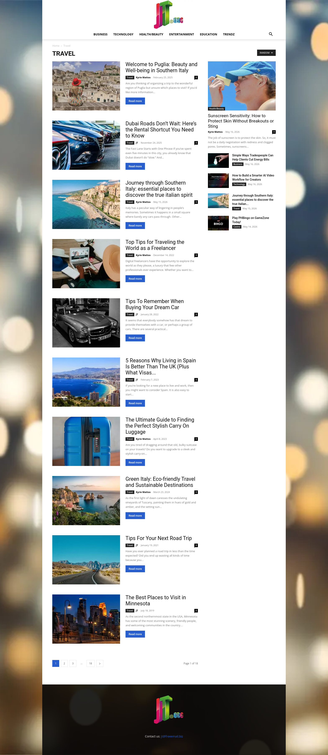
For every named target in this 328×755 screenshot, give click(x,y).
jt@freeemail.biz (172, 736)
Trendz (228, 34)
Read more (135, 101)
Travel (130, 77)
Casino (236, 226)
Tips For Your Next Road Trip (159, 538)
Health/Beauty (151, 34)
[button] (271, 35)
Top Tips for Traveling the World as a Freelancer (155, 245)
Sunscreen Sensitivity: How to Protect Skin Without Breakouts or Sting (241, 121)
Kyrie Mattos (143, 77)
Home (55, 46)
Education (208, 34)
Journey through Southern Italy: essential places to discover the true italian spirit (159, 189)
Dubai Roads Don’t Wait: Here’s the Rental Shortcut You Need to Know (161, 130)
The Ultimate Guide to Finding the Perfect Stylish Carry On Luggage (160, 426)
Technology (123, 34)
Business (101, 34)
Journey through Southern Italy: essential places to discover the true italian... (252, 200)
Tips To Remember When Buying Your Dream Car (155, 304)
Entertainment (181, 34)
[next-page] (99, 663)
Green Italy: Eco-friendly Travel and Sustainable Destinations (160, 482)
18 (90, 663)
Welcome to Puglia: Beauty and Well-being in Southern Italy (161, 67)
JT (137, 142)
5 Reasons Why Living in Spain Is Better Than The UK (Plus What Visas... (161, 367)
